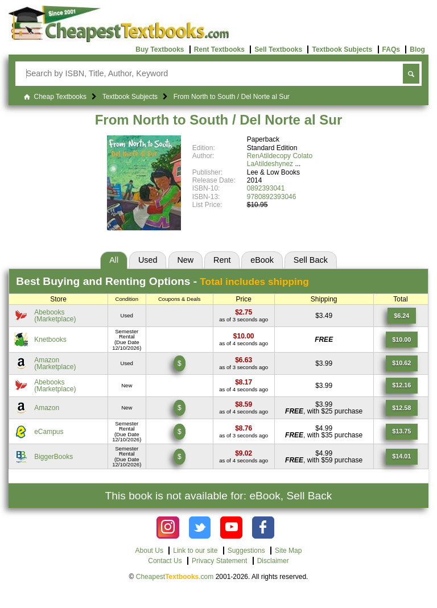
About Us (149, 551)
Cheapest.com (175, 577)
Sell (311, 259)
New (185, 259)
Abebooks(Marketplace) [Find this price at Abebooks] (55, 315)
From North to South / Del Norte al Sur (219, 119)
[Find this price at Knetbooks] (243, 336)
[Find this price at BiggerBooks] (243, 453)
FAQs (391, 49)
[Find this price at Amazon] (243, 360)
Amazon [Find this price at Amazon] (46, 408)
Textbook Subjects (342, 49)
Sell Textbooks (278, 49)
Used (148, 259)
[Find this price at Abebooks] (243, 312)
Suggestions (246, 551)
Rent (221, 259)
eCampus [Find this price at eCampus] (48, 432)
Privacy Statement (219, 561)
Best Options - (162, 281)
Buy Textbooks (159, 49)
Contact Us (165, 561)
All (113, 259)
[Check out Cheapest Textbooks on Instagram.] (167, 527)
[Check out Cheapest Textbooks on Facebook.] (263, 527)
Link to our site (195, 551)
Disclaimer (273, 561)
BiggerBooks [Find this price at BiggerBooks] (53, 457)
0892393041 (266, 188)
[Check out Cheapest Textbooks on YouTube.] (231, 527)
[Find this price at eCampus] (243, 428)
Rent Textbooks (219, 49)
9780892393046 (271, 197)
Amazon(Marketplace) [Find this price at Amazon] (55, 363)
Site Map (288, 551)
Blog (417, 49)
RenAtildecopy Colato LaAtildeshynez (279, 160)
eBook (262, 259)
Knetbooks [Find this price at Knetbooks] (50, 340)
